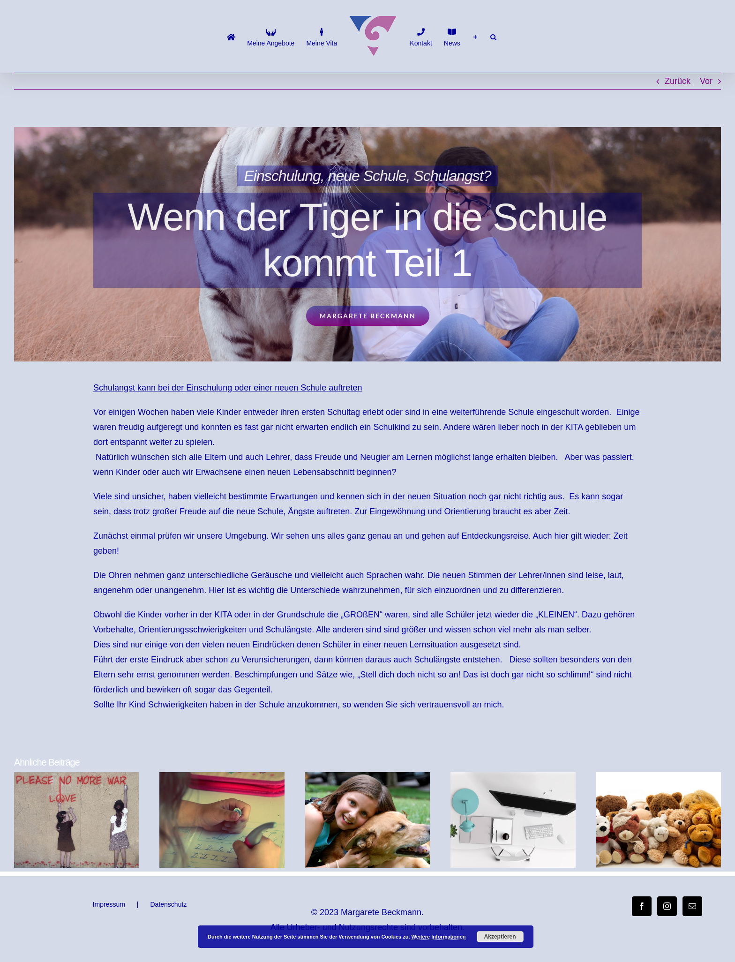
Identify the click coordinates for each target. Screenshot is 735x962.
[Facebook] (642, 906)
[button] (493, 36)
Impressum (109, 904)
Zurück (677, 81)
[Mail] (692, 906)
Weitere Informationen (439, 936)
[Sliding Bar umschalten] (475, 36)
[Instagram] (667, 906)
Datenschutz (168, 904)
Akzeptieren (500, 936)
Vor (706, 81)
